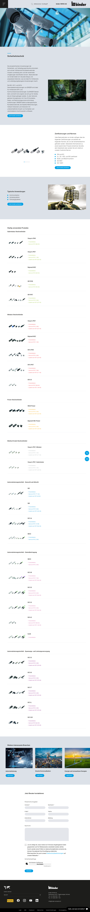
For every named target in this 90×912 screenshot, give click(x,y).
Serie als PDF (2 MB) (34, 300)
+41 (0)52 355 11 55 (55, 897)
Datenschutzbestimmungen (54, 853)
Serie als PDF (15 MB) (34, 524)
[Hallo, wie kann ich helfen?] (77, 909)
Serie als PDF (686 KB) (34, 244)
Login (20, 910)
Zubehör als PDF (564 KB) (35, 526)
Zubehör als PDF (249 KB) (35, 470)
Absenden (28, 870)
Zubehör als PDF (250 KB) (35, 511)
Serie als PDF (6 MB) (34, 593)
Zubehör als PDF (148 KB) (35, 387)
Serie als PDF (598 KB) (34, 385)
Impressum (32, 910)
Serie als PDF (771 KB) (34, 494)
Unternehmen (28, 818)
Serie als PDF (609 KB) (34, 273)
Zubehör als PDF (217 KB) (35, 455)
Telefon (50, 811)
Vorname (27, 805)
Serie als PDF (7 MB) (34, 370)
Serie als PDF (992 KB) (34, 287)
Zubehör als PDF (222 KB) (35, 413)
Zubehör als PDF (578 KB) (35, 665)
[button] (4, 4)
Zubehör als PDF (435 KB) (35, 428)
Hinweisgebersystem (64, 910)
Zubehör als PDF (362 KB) (35, 259)
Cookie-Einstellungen (51, 910)
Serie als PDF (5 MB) (34, 509)
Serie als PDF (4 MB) (34, 355)
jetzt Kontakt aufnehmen (15, 115)
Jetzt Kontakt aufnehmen (63, 167)
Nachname (51, 805)
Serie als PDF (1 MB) (34, 257)
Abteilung (50, 818)
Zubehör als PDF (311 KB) (35, 372)
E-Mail (26, 811)
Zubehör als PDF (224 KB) (35, 357)
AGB (25, 910)
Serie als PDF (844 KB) (34, 723)
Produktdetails (32, 241)
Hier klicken (40, 864)
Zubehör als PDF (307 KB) (35, 328)
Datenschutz (40, 910)
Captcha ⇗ (47, 866)
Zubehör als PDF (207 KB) (35, 302)
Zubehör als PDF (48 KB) (34, 496)
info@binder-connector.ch (54, 901)
